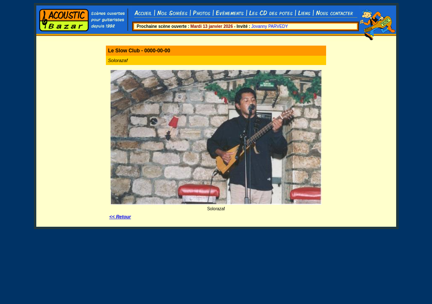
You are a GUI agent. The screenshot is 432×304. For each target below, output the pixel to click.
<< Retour (120, 216)
